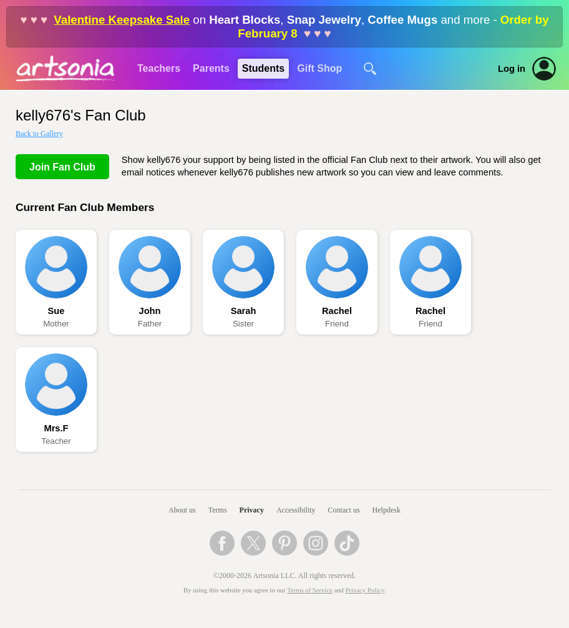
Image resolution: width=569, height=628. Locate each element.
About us (182, 510)
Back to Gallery (39, 133)
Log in (511, 69)
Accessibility (296, 510)
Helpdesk (386, 510)
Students (263, 68)
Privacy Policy (365, 590)
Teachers (158, 68)
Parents (211, 68)
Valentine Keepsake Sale (122, 19)
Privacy (252, 510)
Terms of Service (310, 590)
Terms (217, 510)
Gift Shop (319, 68)
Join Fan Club (62, 167)
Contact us (344, 510)
